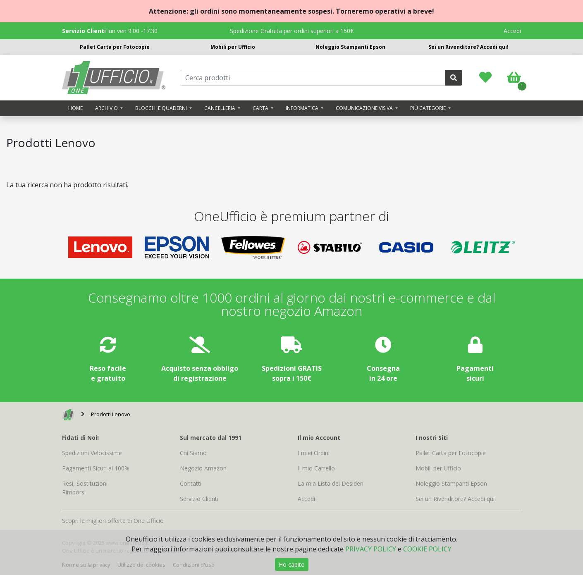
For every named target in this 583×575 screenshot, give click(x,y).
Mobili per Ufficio (232, 46)
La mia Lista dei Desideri (330, 483)
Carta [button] (261, 108)
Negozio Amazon (203, 468)
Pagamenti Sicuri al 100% (95, 468)
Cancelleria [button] (220, 108)
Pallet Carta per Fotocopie (115, 46)
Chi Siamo (193, 453)
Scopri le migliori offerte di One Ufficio (113, 521)
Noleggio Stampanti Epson (350, 46)
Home (75, 108)
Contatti (190, 483)
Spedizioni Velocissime (92, 453)
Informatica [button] (303, 108)
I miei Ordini (314, 453)
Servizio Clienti (199, 499)
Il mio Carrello (316, 468)
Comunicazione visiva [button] (365, 108)
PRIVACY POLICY (370, 549)
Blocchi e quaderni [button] (161, 108)
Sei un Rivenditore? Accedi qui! (468, 46)
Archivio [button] (107, 108)
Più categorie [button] (428, 108)
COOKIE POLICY (427, 549)
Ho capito (292, 564)
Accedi (512, 31)
